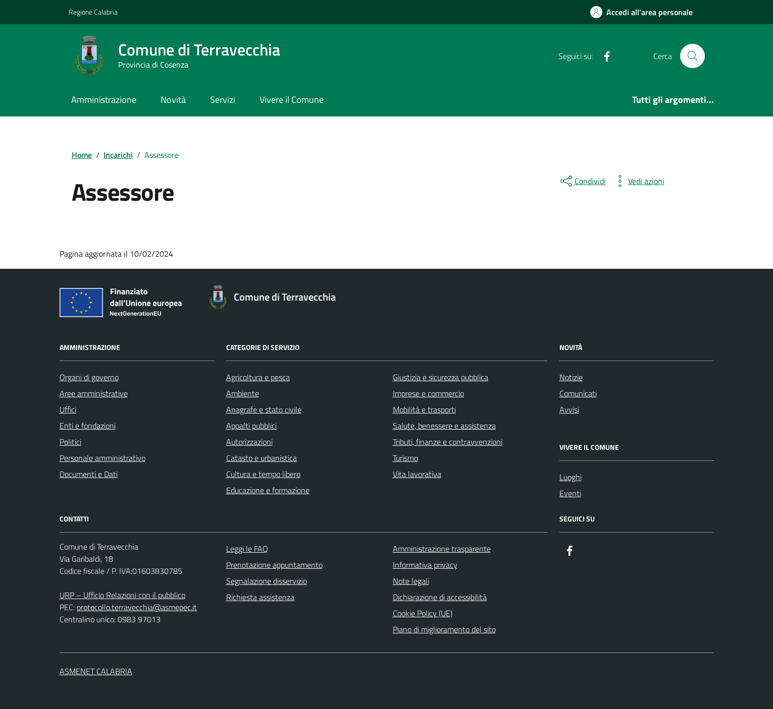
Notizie (571, 377)
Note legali (411, 581)
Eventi (570, 493)
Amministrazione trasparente (442, 549)
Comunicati (578, 393)
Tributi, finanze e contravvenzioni (447, 442)
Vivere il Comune (292, 99)
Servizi (222, 99)
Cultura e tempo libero (263, 474)
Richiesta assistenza (260, 597)
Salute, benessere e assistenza (444, 426)
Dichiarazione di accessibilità (440, 597)
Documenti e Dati (89, 474)
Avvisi (569, 409)
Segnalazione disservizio (266, 581)
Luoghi (570, 477)
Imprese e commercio (428, 393)
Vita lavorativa (417, 474)
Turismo (405, 458)
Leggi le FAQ (247, 549)
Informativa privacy (425, 565)
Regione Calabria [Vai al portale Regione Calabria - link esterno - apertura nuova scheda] (93, 12)
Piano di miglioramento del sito (444, 629)
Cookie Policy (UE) (422, 613)
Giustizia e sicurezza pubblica (440, 377)
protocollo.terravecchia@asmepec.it (137, 607)
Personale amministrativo (102, 458)
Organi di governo (89, 377)
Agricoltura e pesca (258, 377)
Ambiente (242, 393)
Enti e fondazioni (88, 426)
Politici (70, 442)
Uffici (68, 409)
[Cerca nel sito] (692, 56)
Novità (173, 99)
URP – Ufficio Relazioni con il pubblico (122, 595)
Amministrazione (103, 99)
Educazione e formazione (268, 490)
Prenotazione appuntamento (274, 565)
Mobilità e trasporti (424, 409)
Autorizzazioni (249, 442)
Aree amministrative (94, 393)
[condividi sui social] (582, 181)
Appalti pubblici (251, 426)
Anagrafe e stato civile (263, 409)
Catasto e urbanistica (261, 458)
